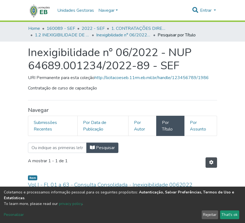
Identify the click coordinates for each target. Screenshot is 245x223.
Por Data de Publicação (94, 126)
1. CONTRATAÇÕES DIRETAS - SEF (138, 28)
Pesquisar (102, 148)
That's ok (229, 214)
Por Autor (139, 126)
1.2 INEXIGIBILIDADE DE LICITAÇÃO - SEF (62, 35)
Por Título (167, 126)
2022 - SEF (93, 28)
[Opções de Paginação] (211, 162)
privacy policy (70, 203)
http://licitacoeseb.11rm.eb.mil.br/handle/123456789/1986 (152, 78)
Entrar (206, 10)
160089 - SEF (61, 28)
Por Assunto (198, 126)
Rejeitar (209, 214)
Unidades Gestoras (75, 10)
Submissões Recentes (45, 126)
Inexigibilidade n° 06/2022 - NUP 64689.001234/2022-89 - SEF (123, 35)
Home (34, 28)
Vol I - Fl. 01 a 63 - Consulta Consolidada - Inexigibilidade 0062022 (110, 185)
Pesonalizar (14, 214)
